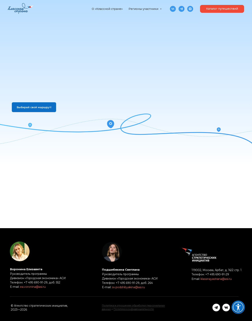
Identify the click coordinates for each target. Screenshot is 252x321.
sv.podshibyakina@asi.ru (128, 287)
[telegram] (181, 9)
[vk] (173, 9)
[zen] (190, 9)
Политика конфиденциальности (134, 308)
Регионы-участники (144, 9)
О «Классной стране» (107, 9)
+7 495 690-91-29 (217, 274)
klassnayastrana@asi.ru (216, 279)
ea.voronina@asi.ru (33, 287)
